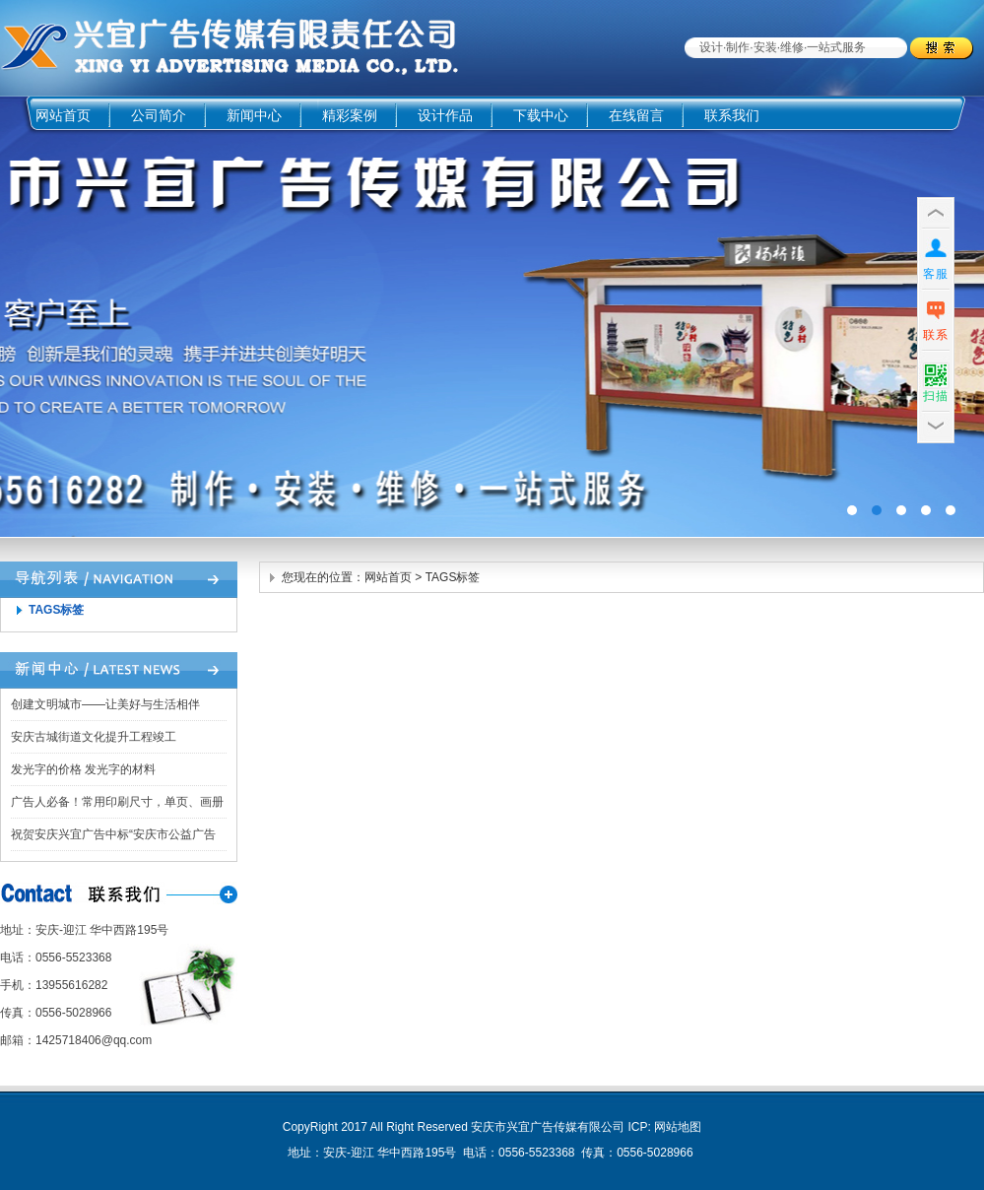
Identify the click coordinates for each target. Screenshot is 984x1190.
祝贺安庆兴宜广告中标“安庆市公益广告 (113, 834)
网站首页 (63, 115)
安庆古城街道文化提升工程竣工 (93, 737)
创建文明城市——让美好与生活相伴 (105, 704)
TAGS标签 (56, 610)
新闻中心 (254, 115)
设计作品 (445, 115)
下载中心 (540, 115)
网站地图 (677, 1127)
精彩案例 (349, 115)
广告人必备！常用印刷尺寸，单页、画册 (117, 802)
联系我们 (731, 115)
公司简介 (158, 115)
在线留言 (636, 115)
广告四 (492, 317)
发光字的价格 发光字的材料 (83, 769)
